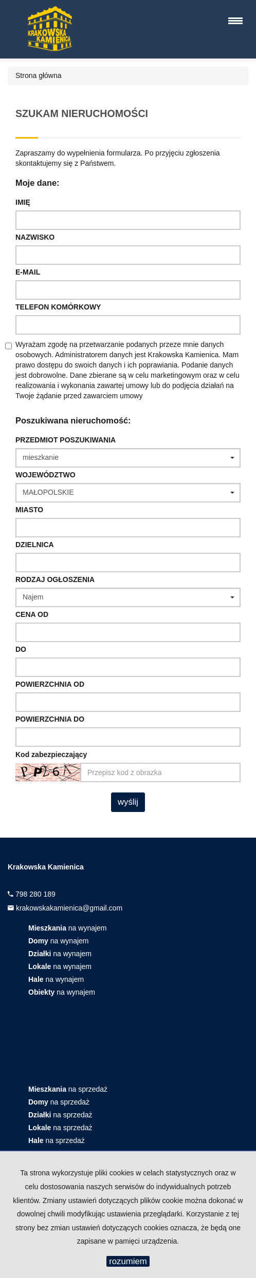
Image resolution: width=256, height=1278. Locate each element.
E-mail (27, 272)
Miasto (29, 510)
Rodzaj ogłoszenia (55, 579)
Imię (22, 202)
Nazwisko (34, 237)
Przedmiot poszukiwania (65, 440)
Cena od (31, 614)
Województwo (45, 475)
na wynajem (67, 928)
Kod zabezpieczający (51, 754)
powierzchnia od (49, 684)
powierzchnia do (49, 719)
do (20, 649)
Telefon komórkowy (58, 307)
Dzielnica (34, 544)
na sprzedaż (67, 1089)
